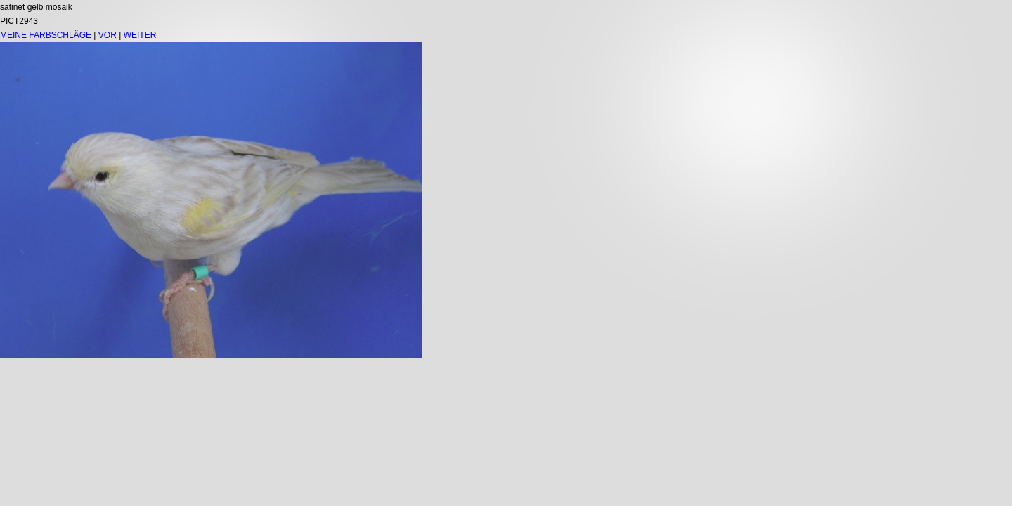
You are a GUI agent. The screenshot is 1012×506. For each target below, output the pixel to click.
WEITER (140, 35)
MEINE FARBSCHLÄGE (45, 35)
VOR (107, 35)
